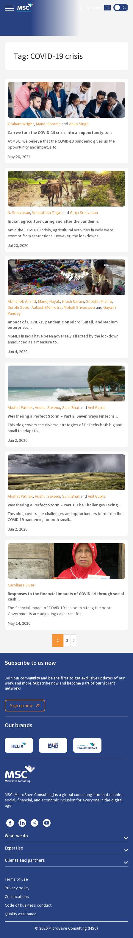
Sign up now (26, 706)
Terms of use (16, 879)
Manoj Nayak (49, 301)
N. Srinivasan (19, 212)
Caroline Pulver (21, 585)
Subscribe (94, 7)
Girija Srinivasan (84, 212)
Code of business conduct (28, 905)
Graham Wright (21, 123)
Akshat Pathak (20, 407)
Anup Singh (79, 123)
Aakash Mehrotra (47, 307)
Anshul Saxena (47, 407)
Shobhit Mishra (99, 301)
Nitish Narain (73, 301)
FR (107, 7)
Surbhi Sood (18, 307)
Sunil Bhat (70, 407)
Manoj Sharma (48, 123)
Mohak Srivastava (79, 307)
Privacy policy (17, 887)
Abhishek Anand (22, 301)
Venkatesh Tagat (47, 212)
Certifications (17, 896)
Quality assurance (21, 913)
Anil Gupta (97, 407)
